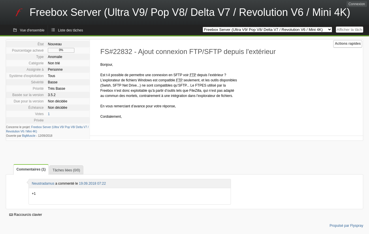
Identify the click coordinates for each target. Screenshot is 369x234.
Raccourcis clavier (25, 215)
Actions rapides (348, 44)
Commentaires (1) (31, 169)
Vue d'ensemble (32, 30)
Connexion (357, 4)
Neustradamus (43, 183)
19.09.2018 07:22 (92, 183)
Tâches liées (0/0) (66, 170)
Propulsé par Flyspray (346, 226)
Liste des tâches (70, 30)
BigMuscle (28, 135)
